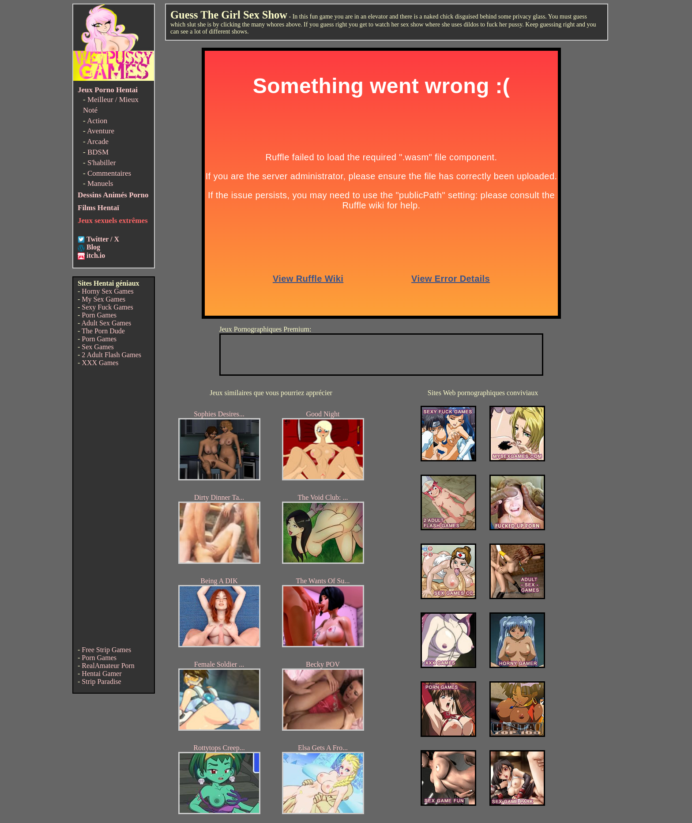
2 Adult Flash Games (111, 355)
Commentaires (109, 173)
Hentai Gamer (101, 673)
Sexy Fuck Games (107, 307)
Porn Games (99, 315)
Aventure (100, 131)
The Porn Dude (103, 331)
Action (97, 121)
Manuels (100, 183)
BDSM (98, 152)
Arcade (98, 141)
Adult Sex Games (106, 323)
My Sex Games (103, 299)
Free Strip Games (106, 649)
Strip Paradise (101, 681)
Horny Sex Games (107, 291)
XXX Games (100, 362)
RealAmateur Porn (108, 665)
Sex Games (97, 347)
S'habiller (101, 163)
